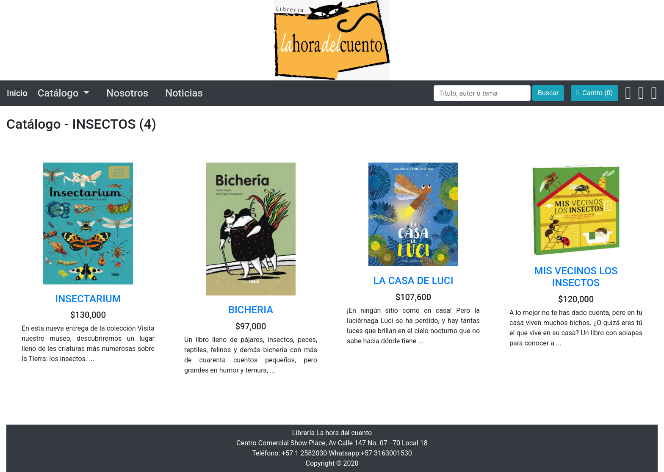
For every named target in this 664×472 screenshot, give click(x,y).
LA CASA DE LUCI (414, 281)
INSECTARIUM (88, 299)
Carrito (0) (594, 93)
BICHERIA (250, 310)
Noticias (184, 93)
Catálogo (59, 93)
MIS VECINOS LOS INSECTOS (575, 277)
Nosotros (127, 93)
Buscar (548, 93)
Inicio (17, 93)
